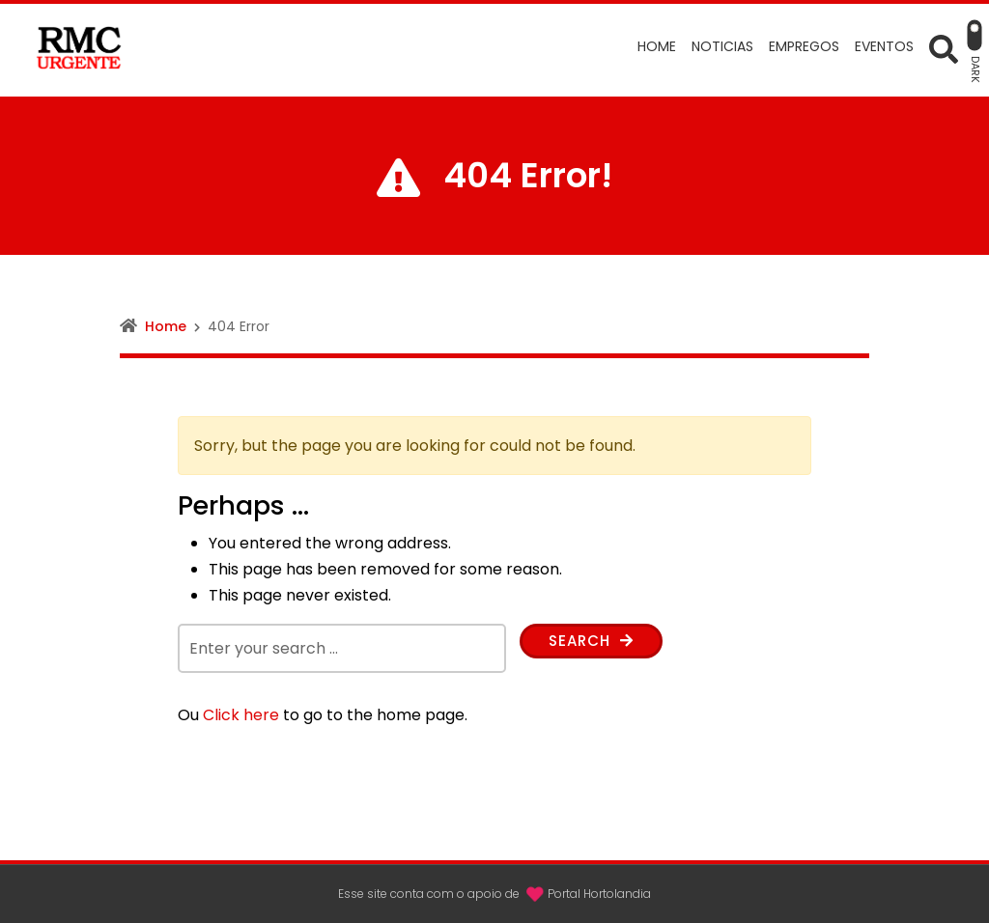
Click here (241, 715)
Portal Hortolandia (599, 893)
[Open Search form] (943, 48)
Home (165, 326)
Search (594, 641)
